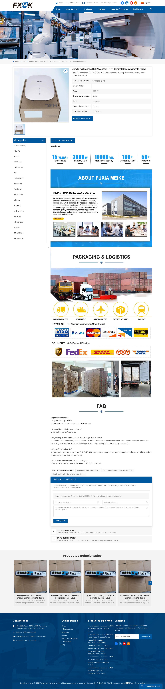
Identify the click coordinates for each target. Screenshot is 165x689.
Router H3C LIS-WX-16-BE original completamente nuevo (134, 597)
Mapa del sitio (91, 683)
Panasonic (18, 238)
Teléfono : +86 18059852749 (69, 3)
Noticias (102, 9)
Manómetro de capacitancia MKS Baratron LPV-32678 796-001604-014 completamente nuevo (100, 661)
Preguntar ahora (82, 118)
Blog (63, 645)
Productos (88, 9)
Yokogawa (18, 178)
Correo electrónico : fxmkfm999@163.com (101, 3)
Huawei (17, 205)
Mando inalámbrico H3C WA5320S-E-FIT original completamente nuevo (91, 496)
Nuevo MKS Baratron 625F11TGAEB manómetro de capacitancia (100, 635)
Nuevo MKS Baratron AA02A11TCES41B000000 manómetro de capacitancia (99, 643)
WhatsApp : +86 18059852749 (26, 640)
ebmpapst (18, 222)
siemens (18, 161)
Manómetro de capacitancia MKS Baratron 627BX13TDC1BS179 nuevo (100, 629)
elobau (17, 200)
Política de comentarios (116, 683)
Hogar (58, 9)
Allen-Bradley (20, 145)
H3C (24, 61)
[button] (150, 583)
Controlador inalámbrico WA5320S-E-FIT (117, 470)
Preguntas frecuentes (119, 9)
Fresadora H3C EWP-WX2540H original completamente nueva (30, 597)
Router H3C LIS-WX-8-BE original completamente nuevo (100, 597)
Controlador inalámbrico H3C (87, 470)
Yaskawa (18, 189)
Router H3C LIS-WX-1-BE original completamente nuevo (65, 597)
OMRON (17, 216)
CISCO (17, 156)
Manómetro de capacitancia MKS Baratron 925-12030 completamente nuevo (100, 670)
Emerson (18, 183)
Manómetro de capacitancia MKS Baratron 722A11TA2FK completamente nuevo (100, 651)
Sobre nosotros (71, 9)
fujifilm (17, 227)
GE (15, 172)
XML (105, 683)
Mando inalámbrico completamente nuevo (68, 474)
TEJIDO (17, 151)
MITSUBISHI (18, 232)
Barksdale (18, 194)
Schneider (18, 167)
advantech (19, 211)
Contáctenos (138, 9)
